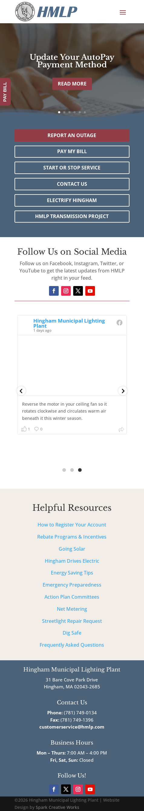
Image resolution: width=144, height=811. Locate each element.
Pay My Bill (72, 151)
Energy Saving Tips (72, 572)
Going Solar (72, 548)
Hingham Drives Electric (72, 561)
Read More (72, 83)
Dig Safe (72, 632)
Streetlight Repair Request (72, 621)
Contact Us (72, 184)
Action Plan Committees (71, 597)
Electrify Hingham (72, 200)
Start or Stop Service (71, 167)
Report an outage (71, 135)
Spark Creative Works (57, 807)
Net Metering (72, 609)
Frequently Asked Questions (72, 645)
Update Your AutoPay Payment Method (72, 61)
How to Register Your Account (72, 524)
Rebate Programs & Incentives (71, 536)
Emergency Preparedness (72, 584)
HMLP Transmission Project (72, 216)
